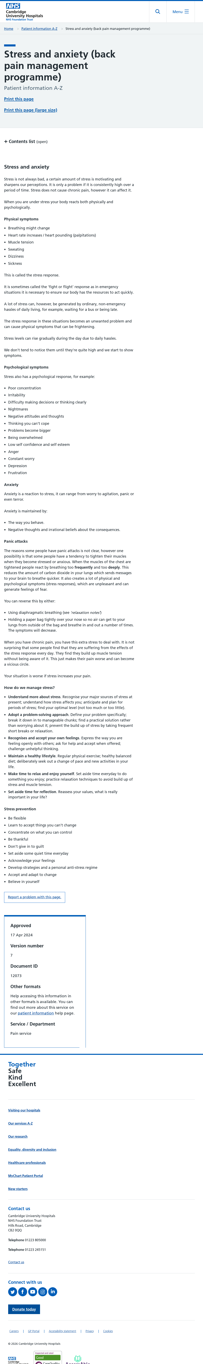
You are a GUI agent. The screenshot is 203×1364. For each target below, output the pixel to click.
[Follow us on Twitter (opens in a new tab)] (13, 1276)
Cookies (108, 1316)
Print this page (19, 98)
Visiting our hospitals (24, 1095)
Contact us (16, 1247)
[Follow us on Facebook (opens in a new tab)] (23, 1276)
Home (8, 29)
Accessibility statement (62, 1316)
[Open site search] (157, 12)
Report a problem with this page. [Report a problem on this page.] (34, 882)
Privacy (90, 1316)
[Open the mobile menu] (180, 12)
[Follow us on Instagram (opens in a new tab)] (43, 1276)
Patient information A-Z (39, 29)
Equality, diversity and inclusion (32, 1134)
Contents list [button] (26, 126)
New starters (18, 1174)
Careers (14, 1316)
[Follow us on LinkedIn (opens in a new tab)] (53, 1276)
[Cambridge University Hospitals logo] (24, 12)
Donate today (24, 1294)
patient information (36, 998)
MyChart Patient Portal (25, 1161)
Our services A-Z (20, 1108)
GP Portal (33, 1316)
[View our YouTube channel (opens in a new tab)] (33, 1276)
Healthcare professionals (27, 1147)
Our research (18, 1121)
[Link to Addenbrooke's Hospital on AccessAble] (77, 1345)
